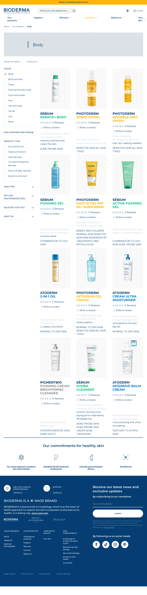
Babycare (69, 19)
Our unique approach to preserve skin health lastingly (21, 474)
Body (10, 75)
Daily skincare (15, 158)
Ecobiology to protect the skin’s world (70, 547)
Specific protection (17, 177)
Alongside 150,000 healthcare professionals (56, 474)
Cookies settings (63, 580)
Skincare (41, 19)
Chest (11, 86)
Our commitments (130, 19)
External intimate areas (19, 91)
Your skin (84, 19)
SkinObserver (126, 473)
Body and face (15, 81)
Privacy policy (27, 580)
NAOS (6, 543)
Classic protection (17, 153)
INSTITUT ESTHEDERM (9, 551)
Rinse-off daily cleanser (19, 172)
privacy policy (109, 534)
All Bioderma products (29, 544)
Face (10, 102)
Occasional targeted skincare (18, 165)
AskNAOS (8, 547)
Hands (11, 112)
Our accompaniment (104, 19)
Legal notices (9, 580)
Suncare (55, 19)
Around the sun (16, 148)
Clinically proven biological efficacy (90, 474)
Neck (10, 123)
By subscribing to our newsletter (112, 503)
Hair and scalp (15, 107)
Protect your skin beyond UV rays (73, 2)
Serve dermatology (71, 559)
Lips (10, 118)
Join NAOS (67, 569)
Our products (11, 19)
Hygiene (27, 19)
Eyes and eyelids (16, 96)
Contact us (17, 499)
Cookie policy (44, 580)
